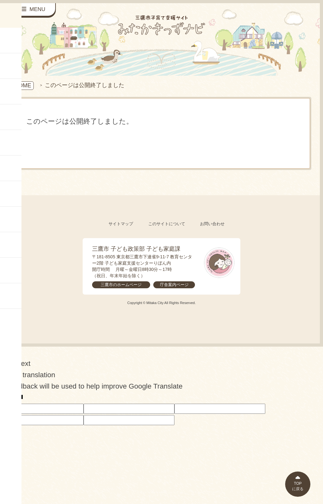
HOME (22, 85)
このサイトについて (166, 223)
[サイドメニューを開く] (34, 9)
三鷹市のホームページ (121, 284)
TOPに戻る (297, 486)
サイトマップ (121, 223)
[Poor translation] (15, 398)
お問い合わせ (212, 223)
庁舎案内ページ (174, 284)
